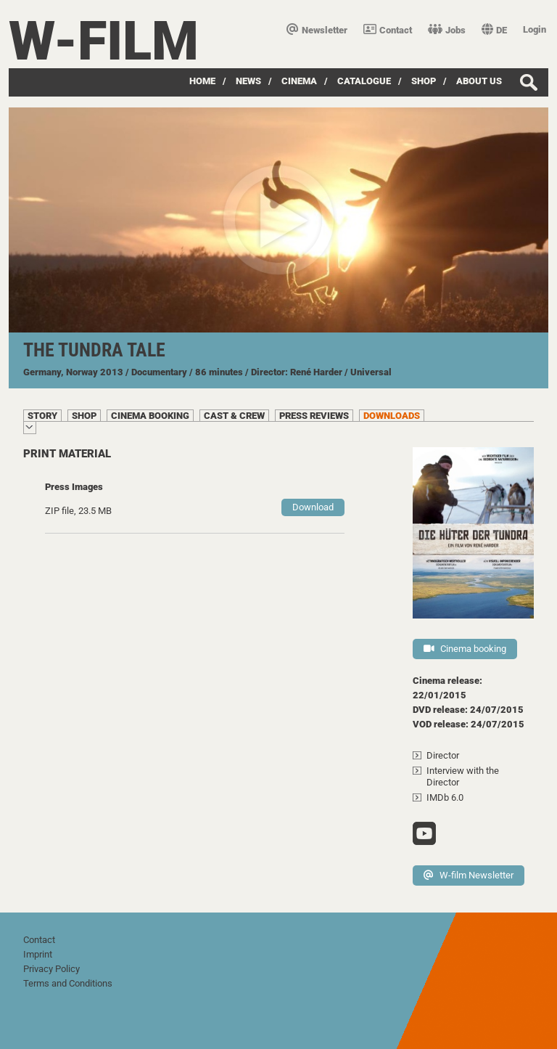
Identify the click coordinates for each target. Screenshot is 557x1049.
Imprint (37, 954)
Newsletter (316, 30)
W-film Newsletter (468, 875)
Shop (423, 80)
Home (202, 80)
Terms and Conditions (67, 983)
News (248, 80)
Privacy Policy (51, 968)
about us (479, 80)
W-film (104, 41)
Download (313, 507)
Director (442, 755)
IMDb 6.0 (444, 797)
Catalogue (364, 80)
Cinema (299, 80)
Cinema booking (465, 648)
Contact (387, 30)
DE (494, 30)
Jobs (447, 30)
